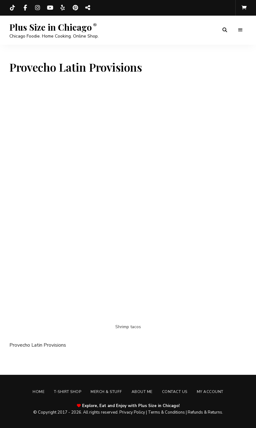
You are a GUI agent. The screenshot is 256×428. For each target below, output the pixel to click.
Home (38, 391)
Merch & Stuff (106, 391)
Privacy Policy (132, 412)
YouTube (50, 8)
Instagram (37, 8)
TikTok (12, 8)
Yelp (62, 8)
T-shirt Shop (67, 391)
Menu (240, 30)
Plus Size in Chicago (50, 27)
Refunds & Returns (205, 412)
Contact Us (174, 391)
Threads (87, 8)
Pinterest (75, 8)
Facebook (25, 8)
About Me (142, 391)
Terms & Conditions (166, 412)
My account (210, 391)
